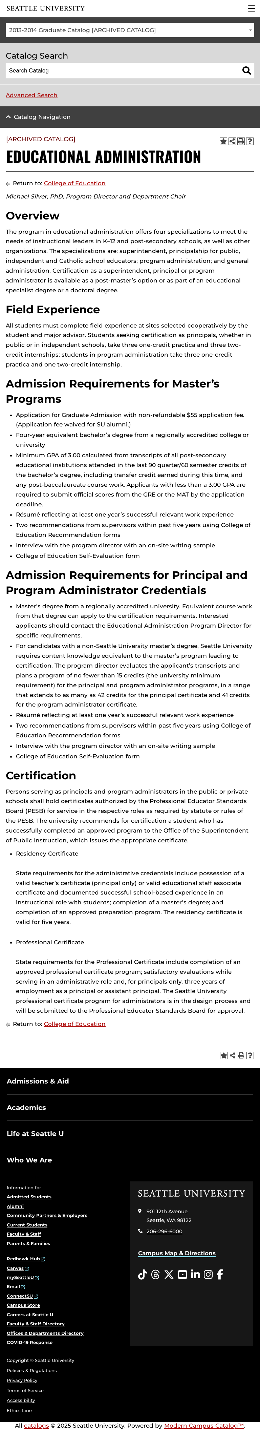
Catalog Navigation (42, 116)
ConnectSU (20, 1296)
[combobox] (130, 30)
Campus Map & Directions (177, 1253)
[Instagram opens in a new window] (208, 1274)
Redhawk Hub (23, 1258)
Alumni (15, 1206)
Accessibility (21, 1400)
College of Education (75, 183)
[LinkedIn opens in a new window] (195, 1274)
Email (13, 1286)
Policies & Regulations (32, 1370)
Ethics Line (19, 1410)
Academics (26, 1108)
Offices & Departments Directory (45, 1333)
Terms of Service (25, 1390)
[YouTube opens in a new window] (182, 1274)
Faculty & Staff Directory (36, 1323)
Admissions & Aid (38, 1081)
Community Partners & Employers (47, 1215)
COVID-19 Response (29, 1342)
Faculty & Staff (24, 1234)
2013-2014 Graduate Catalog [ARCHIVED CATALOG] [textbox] (82, 30)
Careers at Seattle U (30, 1314)
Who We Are (29, 1160)
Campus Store (23, 1305)
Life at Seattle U (35, 1134)
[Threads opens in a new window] (155, 1274)
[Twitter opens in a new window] (169, 1274)
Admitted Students (29, 1196)
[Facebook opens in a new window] (220, 1274)
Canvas (15, 1268)
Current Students (27, 1224)
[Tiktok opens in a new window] (142, 1274)
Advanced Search (32, 95)
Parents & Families (28, 1243)
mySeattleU (20, 1277)
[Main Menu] (251, 8)
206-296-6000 (164, 1231)
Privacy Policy (22, 1380)
